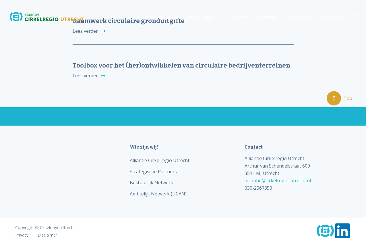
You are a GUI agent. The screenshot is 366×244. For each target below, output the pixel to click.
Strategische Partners (153, 171)
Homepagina (162, 16)
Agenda (266, 16)
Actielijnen (200, 16)
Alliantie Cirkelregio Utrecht (159, 160)
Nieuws (238, 16)
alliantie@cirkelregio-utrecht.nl (278, 180)
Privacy (21, 235)
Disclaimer (47, 235)
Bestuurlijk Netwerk (151, 182)
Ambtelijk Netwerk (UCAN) (158, 194)
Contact (333, 16)
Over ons (297, 16)
